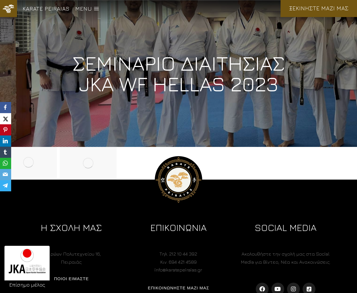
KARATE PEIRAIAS (46, 8)
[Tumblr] (5, 152)
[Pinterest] (5, 129)
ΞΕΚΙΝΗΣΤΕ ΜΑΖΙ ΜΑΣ (319, 8)
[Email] (5, 174)
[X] (5, 118)
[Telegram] (5, 185)
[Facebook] (5, 107)
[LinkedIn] (5, 141)
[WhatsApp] (5, 163)
